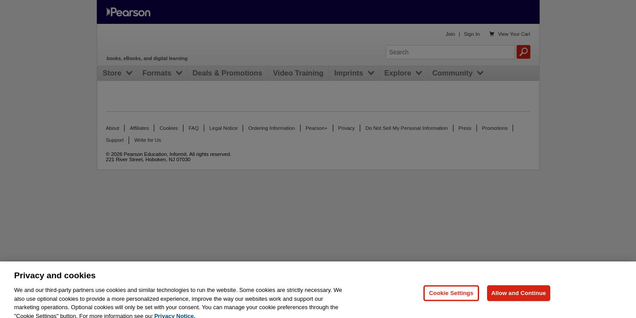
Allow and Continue (518, 297)
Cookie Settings (451, 297)
